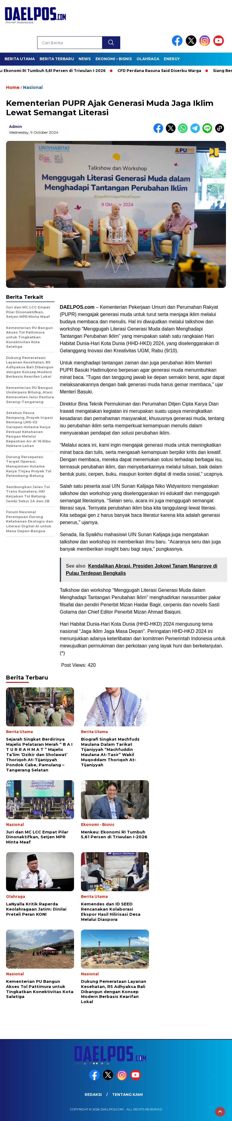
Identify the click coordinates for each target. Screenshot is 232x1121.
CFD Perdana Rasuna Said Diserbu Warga (162, 70)
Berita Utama (20, 59)
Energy (172, 59)
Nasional (33, 87)
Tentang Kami (127, 1094)
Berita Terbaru (57, 59)
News (85, 59)
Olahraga (148, 59)
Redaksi (93, 1094)
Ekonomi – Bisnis (113, 59)
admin (15, 126)
